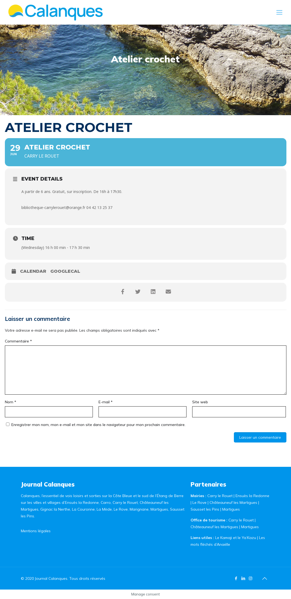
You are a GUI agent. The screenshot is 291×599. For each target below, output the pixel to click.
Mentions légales (36, 530)
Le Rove (199, 502)
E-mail (106, 402)
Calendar (33, 271)
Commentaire (18, 341)
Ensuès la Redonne (252, 495)
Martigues (231, 509)
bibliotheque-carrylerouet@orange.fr (53, 207)
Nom (10, 402)
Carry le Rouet (220, 495)
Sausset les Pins (205, 509)
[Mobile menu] (279, 12)
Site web (200, 402)
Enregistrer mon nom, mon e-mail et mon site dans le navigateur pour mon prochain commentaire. (98, 424)
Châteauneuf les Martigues (233, 502)
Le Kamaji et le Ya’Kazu (235, 537)
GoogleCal (65, 271)
